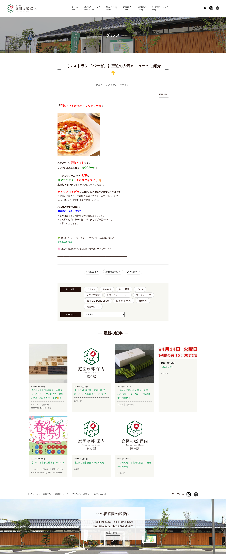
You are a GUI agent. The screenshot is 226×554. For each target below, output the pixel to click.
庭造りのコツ (93, 306)
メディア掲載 (93, 295)
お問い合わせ (100, 494)
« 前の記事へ (92, 271)
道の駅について (92, 8)
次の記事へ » (133, 271)
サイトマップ (34, 494)
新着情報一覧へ (113, 271)
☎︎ (59, 242)
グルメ (140, 289)
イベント (91, 289)
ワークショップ (143, 295)
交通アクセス (113, 532)
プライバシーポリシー (81, 494)
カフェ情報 (124, 289)
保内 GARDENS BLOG (98, 301)
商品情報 (143, 301)
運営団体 (47, 494)
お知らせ (107, 289)
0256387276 (66, 242)
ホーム (74, 8)
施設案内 (142, 8)
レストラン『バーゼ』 (118, 295)
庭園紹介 (127, 8)
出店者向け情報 (123, 301)
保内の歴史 (111, 8)
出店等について (160, 8)
